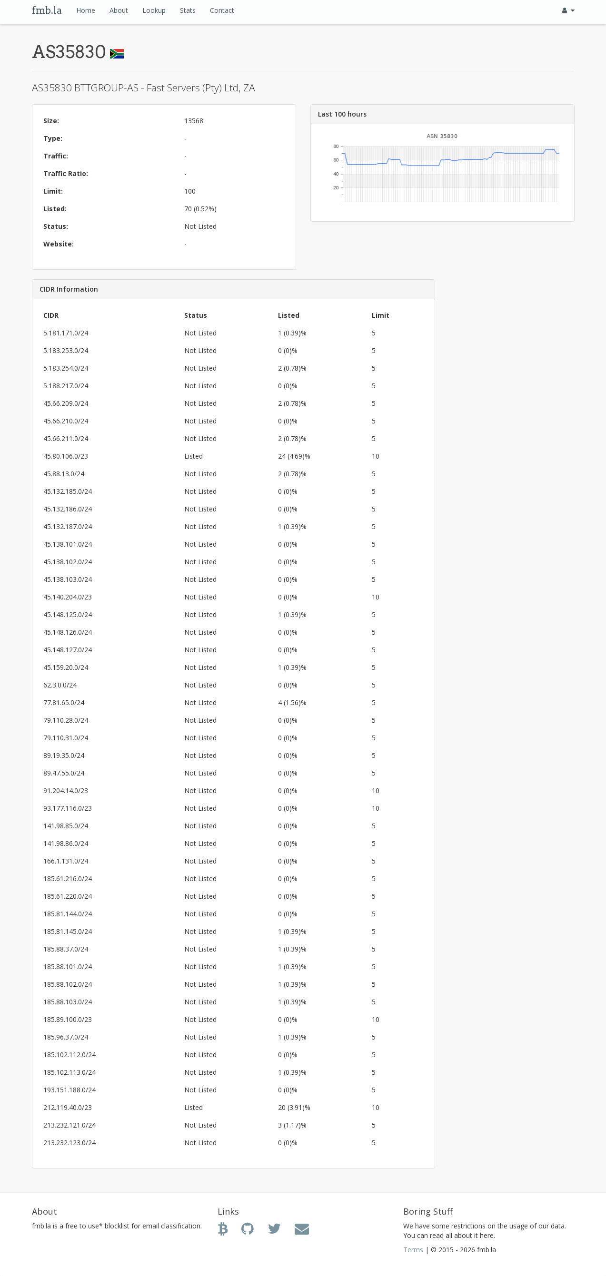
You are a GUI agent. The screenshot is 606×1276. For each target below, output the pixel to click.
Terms (413, 1249)
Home (85, 10)
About (118, 10)
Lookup (154, 10)
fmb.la (47, 10)
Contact (222, 10)
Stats (188, 10)
